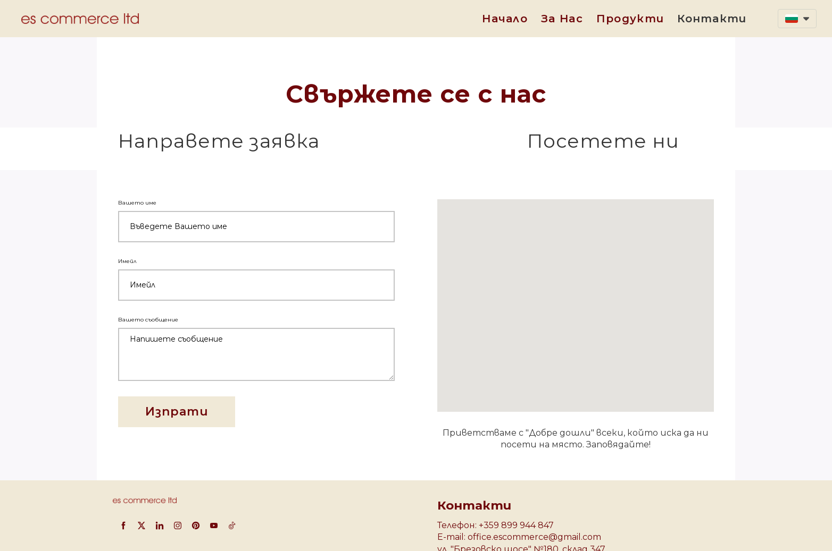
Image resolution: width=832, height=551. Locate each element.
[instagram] (177, 525)
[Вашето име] (256, 226)
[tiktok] (232, 525)
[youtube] (214, 525)
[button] (797, 18)
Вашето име (138, 202)
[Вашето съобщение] (256, 354)
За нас (562, 18)
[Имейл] (256, 285)
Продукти (630, 18)
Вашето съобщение (149, 319)
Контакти (711, 18)
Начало (505, 18)
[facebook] (123, 525)
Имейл (128, 261)
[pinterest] (195, 525)
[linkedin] (159, 525)
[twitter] (141, 525)
